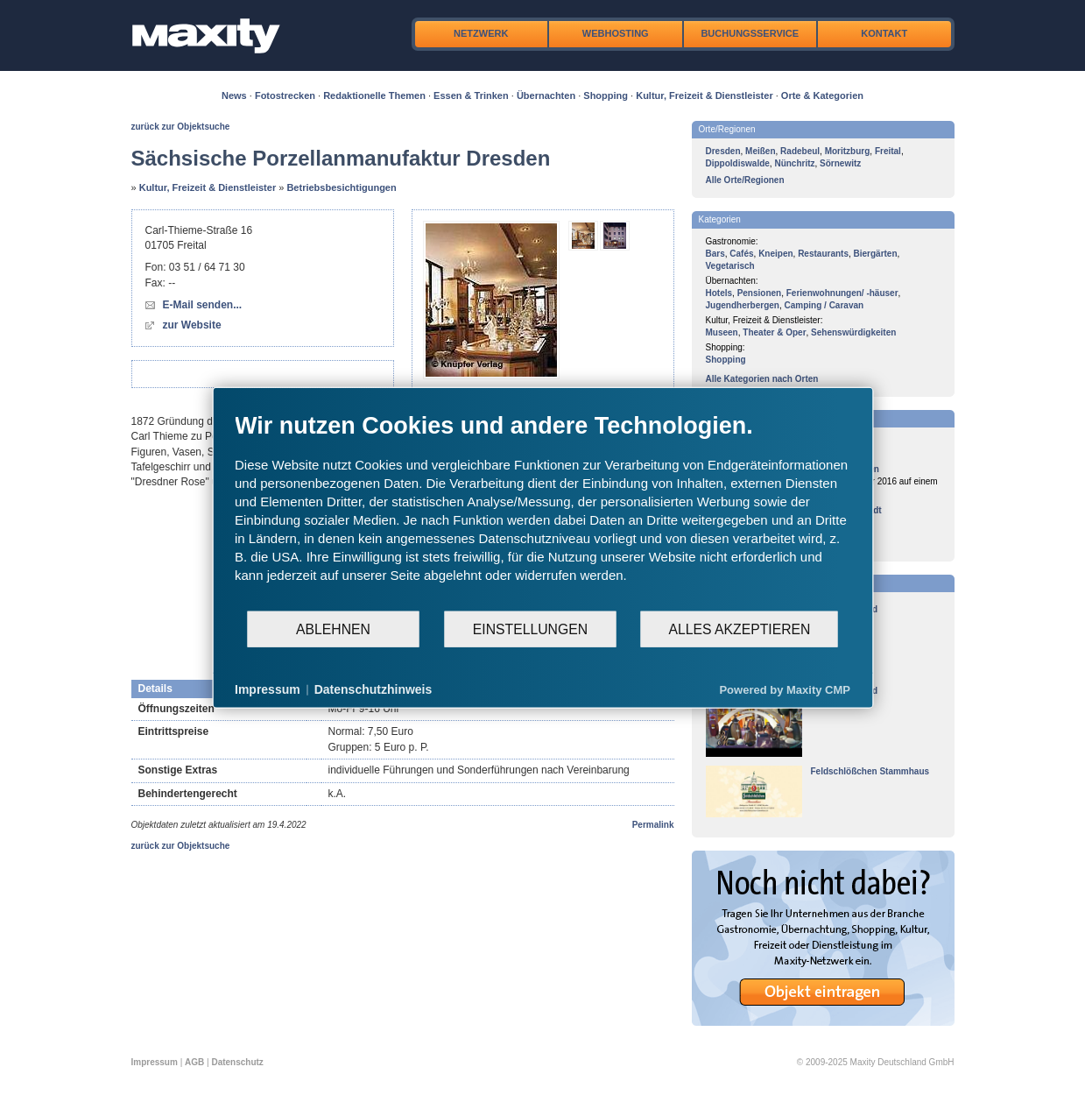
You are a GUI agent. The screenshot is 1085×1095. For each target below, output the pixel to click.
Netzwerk (481, 33)
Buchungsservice (750, 33)
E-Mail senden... (203, 305)
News (234, 95)
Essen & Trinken (471, 95)
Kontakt (884, 33)
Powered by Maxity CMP (784, 689)
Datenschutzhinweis (373, 689)
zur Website (192, 325)
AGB (194, 1062)
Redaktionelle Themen (374, 95)
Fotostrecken (285, 95)
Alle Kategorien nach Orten (762, 379)
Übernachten (546, 95)
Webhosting (615, 33)
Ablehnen (333, 628)
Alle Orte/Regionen (745, 180)
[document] (542, 510)
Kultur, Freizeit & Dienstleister (704, 95)
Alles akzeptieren (739, 628)
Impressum (154, 1062)
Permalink (653, 825)
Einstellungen (530, 628)
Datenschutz (237, 1062)
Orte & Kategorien (822, 95)
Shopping (605, 95)
